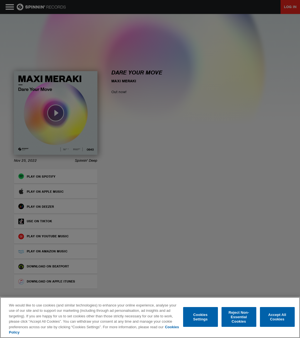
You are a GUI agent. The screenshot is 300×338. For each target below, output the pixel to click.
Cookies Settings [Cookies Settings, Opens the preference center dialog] (200, 317)
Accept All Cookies (277, 317)
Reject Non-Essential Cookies (238, 317)
